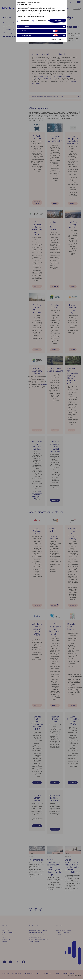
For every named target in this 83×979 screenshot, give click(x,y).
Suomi (29, 4)
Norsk (26, 4)
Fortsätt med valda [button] (41, 20)
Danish (19, 4)
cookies (25, 16)
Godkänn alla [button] (57, 20)
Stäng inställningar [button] (24, 20)
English (22, 4)
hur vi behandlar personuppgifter (36, 16)
